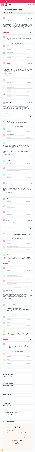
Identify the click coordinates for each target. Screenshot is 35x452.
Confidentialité (23, 432)
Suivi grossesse (10, 73)
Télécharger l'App (31, 4)
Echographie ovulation (7, 407)
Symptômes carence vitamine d (8, 374)
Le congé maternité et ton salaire (9, 421)
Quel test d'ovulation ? (7, 403)
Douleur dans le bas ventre (7, 376)
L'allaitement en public (7, 369)
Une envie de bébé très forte (8, 414)
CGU (22, 430)
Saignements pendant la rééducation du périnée (11, 419)
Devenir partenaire (10, 430)
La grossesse (5, 73)
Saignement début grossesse (8, 387)
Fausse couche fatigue (7, 398)
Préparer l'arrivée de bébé (7, 394)
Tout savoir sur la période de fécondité (10, 412)
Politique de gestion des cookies (13, 437)
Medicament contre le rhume (8, 392)
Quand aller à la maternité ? (8, 383)
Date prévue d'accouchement (8, 381)
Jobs (8, 432)
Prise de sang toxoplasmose (8, 385)
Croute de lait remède (7, 405)
